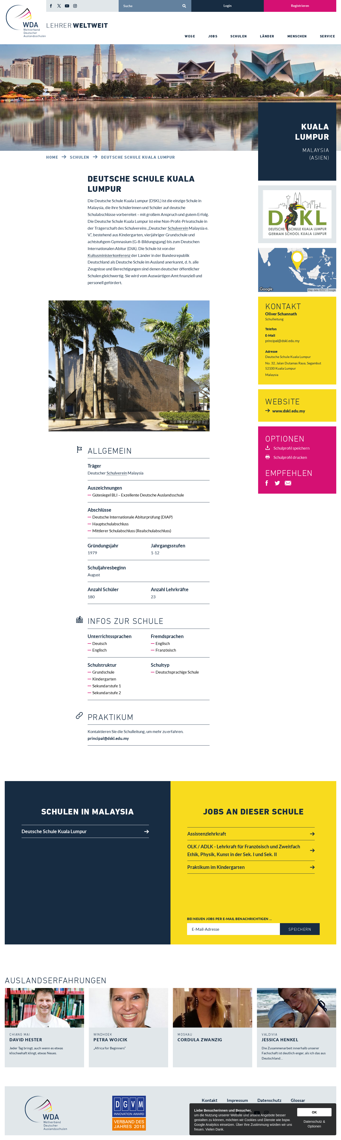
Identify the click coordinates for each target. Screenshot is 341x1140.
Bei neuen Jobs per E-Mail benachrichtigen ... (229, 919)
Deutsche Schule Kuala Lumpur (138, 157)
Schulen (79, 157)
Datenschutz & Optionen (314, 1124)
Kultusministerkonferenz (109, 255)
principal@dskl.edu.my (282, 341)
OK (314, 1112)
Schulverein (178, 228)
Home (52, 157)
